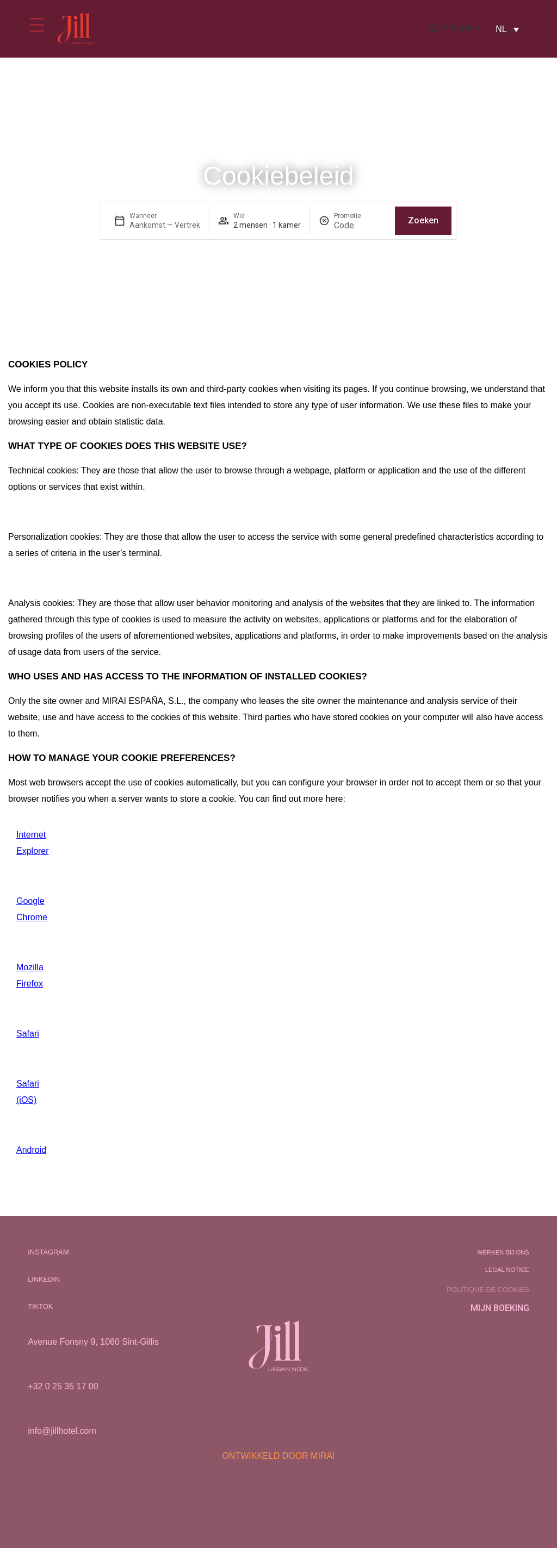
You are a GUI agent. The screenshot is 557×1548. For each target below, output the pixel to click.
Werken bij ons (503, 1252)
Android (31, 1149)
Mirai (323, 1455)
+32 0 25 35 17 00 (63, 1386)
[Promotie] (360, 225)
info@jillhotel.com (62, 1430)
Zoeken (423, 220)
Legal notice (507, 1269)
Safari (27, 1033)
